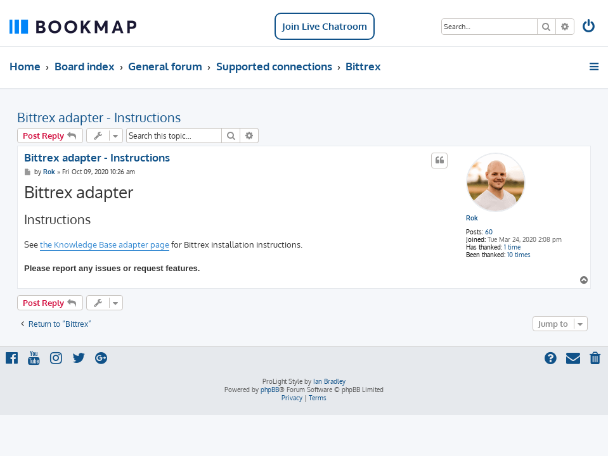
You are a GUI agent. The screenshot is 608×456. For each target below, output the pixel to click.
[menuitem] (589, 27)
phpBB (270, 389)
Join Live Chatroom (324, 26)
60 (489, 232)
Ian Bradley (329, 381)
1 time (512, 247)
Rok (472, 218)
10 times (519, 254)
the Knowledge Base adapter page (104, 244)
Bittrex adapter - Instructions (99, 117)
